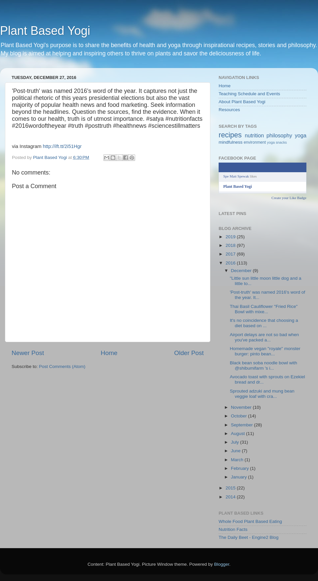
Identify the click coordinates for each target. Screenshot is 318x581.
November (242, 407)
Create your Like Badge (289, 198)
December (242, 270)
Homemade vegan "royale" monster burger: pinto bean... (265, 351)
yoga (300, 135)
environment (255, 142)
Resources (229, 109)
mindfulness (230, 142)
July (235, 442)
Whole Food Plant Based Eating (250, 521)
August (238, 433)
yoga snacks (277, 142)
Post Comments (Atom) (62, 366)
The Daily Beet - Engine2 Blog (249, 537)
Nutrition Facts (233, 529)
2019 (231, 236)
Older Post (189, 352)
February (240, 468)
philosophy (279, 135)
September (242, 424)
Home (109, 352)
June (236, 450)
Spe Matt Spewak (236, 176)
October (239, 415)
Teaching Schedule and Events (249, 93)
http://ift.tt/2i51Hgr (62, 146)
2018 (231, 245)
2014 (231, 496)
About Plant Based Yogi (242, 101)
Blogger (221, 564)
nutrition (254, 135)
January (239, 476)
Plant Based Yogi (45, 30)
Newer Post (28, 352)
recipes (230, 135)
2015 (231, 487)
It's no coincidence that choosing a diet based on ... (264, 323)
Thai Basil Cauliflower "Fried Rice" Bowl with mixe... (264, 309)
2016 (231, 262)
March (237, 459)
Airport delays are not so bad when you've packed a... (264, 337)
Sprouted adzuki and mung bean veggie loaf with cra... (262, 394)
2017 (231, 254)
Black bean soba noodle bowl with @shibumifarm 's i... (263, 365)
